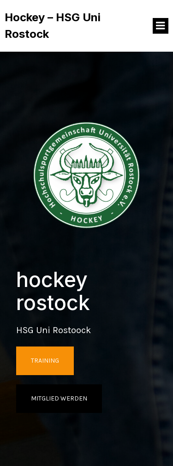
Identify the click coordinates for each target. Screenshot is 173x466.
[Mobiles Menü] (160, 26)
